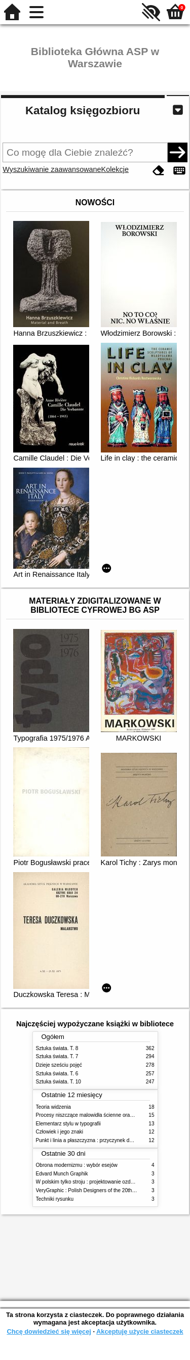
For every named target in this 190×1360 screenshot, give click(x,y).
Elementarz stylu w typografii (68, 1123)
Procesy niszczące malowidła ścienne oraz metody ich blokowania (111, 1115)
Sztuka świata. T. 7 (57, 1056)
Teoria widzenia (53, 1107)
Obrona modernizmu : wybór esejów (77, 1165)
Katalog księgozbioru (82, 110)
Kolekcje (115, 169)
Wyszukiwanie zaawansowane (52, 169)
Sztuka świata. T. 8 (57, 1048)
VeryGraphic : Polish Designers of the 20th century (93, 1190)
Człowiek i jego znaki (60, 1132)
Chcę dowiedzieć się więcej (49, 1331)
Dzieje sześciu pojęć (59, 1065)
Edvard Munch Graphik (62, 1173)
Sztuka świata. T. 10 (58, 1081)
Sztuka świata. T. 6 (57, 1073)
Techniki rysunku (55, 1199)
